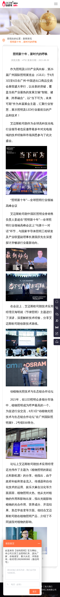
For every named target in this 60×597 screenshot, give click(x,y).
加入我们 (48, 586)
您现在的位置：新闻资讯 (19, 38)
